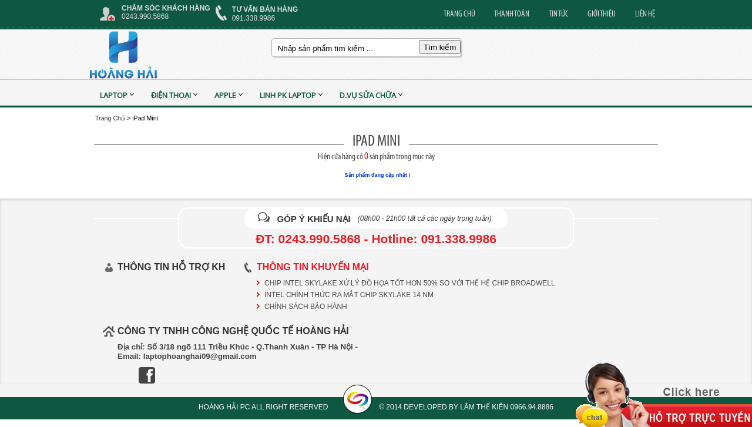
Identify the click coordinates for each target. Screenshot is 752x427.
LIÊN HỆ (645, 13)
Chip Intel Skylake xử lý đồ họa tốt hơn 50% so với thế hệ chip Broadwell (409, 283)
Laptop (113, 95)
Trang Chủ (110, 118)
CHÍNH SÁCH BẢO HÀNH (305, 306)
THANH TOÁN (511, 13)
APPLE (225, 95)
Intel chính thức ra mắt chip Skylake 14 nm (349, 295)
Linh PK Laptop (288, 95)
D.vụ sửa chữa (368, 95)
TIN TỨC (559, 13)
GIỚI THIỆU (602, 13)
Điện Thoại (171, 95)
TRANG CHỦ (459, 13)
